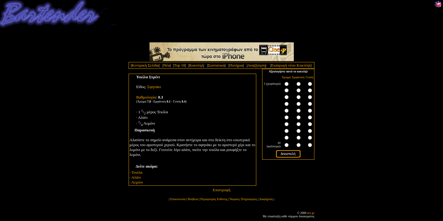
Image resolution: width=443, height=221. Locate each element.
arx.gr (310, 213)
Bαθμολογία (146, 97)
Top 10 (179, 65)
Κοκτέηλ (196, 65)
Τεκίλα (136, 172)
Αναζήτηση (256, 65)
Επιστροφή (221, 190)
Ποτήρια (236, 65)
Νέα (166, 65)
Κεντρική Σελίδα (145, 65)
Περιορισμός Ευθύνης (214, 199)
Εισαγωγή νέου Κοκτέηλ (291, 65)
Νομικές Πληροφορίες (243, 199)
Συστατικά (216, 65)
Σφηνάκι (154, 86)
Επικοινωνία (178, 199)
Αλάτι (136, 177)
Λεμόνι (137, 182)
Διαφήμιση (266, 199)
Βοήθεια (193, 199)
